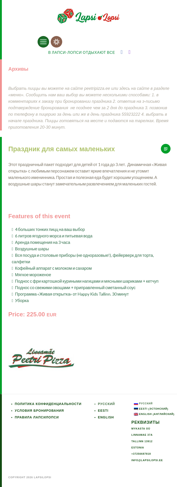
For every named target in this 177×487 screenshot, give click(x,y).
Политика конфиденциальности (48, 404)
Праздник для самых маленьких (61, 149)
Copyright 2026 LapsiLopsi (29, 477)
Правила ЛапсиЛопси (37, 417)
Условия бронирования (39, 410)
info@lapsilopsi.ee (147, 460)
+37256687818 (141, 453)
